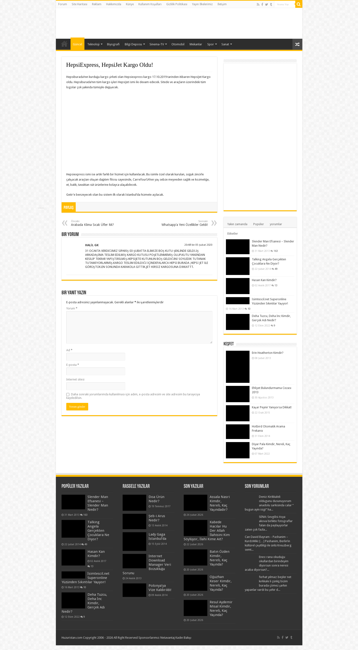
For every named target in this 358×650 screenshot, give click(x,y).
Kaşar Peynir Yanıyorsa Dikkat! (271, 407)
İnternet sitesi (75, 379)
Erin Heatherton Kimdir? (267, 353)
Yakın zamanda (237, 224)
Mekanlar (196, 44)
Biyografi (113, 44)
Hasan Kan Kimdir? (264, 280)
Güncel (77, 44)
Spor (210, 44)
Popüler (258, 224)
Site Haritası (79, 4)
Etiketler (232, 233)
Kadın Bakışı (183, 637)
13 (276, 285)
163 (276, 250)
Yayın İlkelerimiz (202, 4)
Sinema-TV (157, 44)
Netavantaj (167, 637)
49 (276, 268)
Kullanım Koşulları (150, 4)
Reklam (96, 4)
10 (249, 308)
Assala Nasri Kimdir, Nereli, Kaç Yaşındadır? (220, 503)
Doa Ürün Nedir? (156, 499)
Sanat (225, 44)
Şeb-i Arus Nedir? (157, 518)
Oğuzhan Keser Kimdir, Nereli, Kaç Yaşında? (221, 583)
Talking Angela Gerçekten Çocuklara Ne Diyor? (98, 530)
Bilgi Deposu (133, 44)
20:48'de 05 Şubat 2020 (198, 244)
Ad (69, 350)
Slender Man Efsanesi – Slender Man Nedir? (97, 503)
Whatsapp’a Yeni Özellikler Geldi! (183, 223)
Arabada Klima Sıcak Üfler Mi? (95, 223)
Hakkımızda (113, 4)
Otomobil (177, 44)
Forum (62, 4)
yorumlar (276, 224)
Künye (130, 4)
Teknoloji (93, 44)
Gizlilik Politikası (176, 4)
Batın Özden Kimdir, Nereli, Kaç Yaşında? (219, 557)
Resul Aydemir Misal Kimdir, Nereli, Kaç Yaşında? (221, 608)
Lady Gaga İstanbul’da (157, 536)
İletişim (222, 4)
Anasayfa (64, 44)
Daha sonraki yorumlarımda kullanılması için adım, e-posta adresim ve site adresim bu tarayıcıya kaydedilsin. (133, 396)
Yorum (71, 308)
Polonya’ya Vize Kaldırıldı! (160, 587)
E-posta (72, 365)
